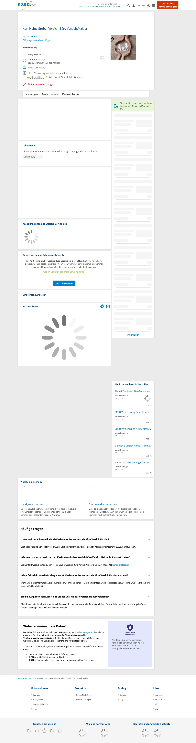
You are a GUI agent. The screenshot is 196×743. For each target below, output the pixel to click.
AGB (156, 704)
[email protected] (120, 564)
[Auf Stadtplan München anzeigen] (108, 306)
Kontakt (123, 695)
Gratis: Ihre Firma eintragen (168, 5)
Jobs (35, 709)
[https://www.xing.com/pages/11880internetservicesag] (52, 731)
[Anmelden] (139, 5)
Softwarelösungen (83, 699)
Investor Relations (40, 704)
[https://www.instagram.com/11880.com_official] (44, 731)
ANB (156, 709)
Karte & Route (70, 94)
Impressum (159, 695)
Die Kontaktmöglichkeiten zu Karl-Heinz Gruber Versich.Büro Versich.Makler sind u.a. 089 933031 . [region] (75, 564)
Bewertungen (50, 94)
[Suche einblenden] (129, 5)
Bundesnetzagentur (84, 632)
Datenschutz (160, 699)
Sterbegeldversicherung (103, 504)
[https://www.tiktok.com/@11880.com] (37, 731)
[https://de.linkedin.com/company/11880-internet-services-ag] (59, 731)
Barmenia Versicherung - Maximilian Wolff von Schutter (133, 445)
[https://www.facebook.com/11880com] (29, 731)
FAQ (121, 699)
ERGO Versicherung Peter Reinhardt (133, 412)
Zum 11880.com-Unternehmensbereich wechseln (99, 6)
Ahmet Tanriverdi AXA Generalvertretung (133, 391)
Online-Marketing (83, 695)
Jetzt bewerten (64, 283)
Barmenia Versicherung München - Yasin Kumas (133, 462)
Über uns (36, 695)
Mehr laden (133, 334)
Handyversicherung (31, 504)
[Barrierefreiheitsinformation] (149, 5)
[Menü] (154, 5)
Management (38, 699)
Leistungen (31, 94)
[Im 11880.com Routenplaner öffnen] (102, 305)
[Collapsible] (149, 539)
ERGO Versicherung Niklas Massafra (133, 428)
